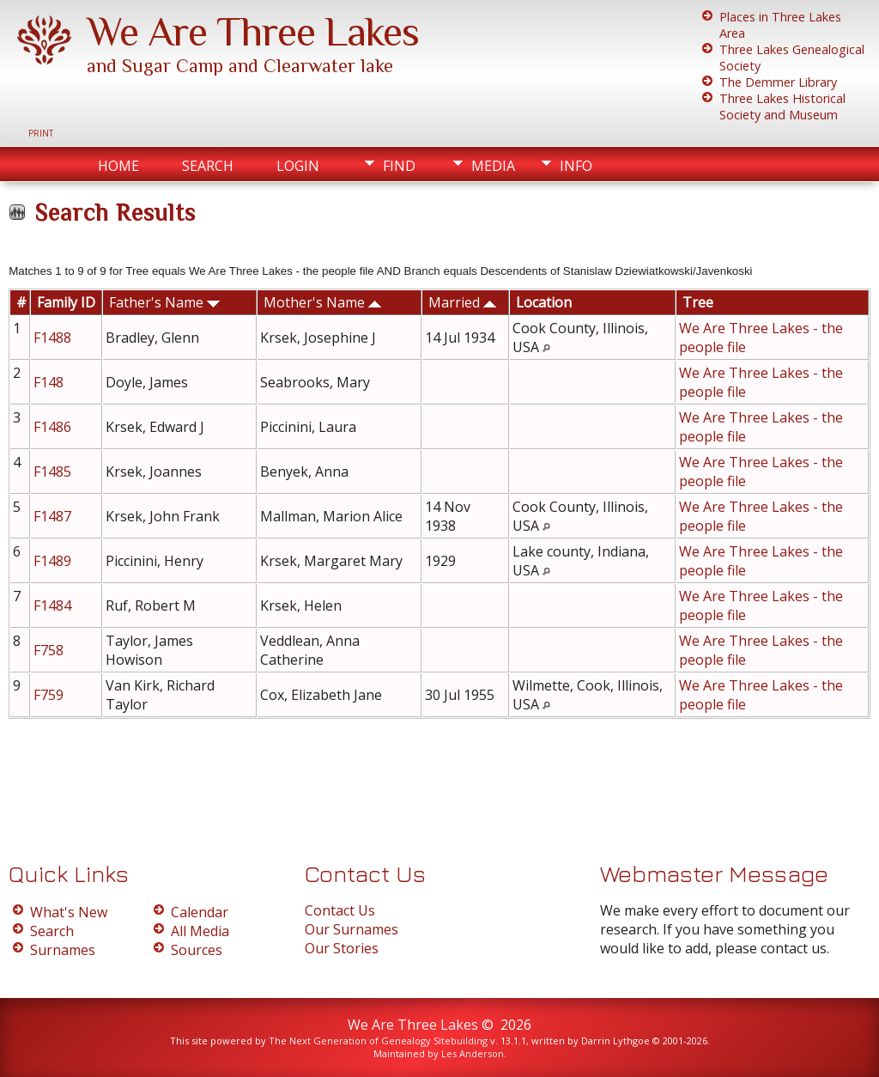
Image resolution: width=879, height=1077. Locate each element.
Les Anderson (472, 1053)
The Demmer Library (778, 82)
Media (493, 165)
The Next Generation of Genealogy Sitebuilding (378, 1040)
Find (399, 165)
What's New (68, 912)
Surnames (62, 949)
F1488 (54, 337)
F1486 (54, 426)
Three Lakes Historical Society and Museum (782, 106)
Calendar (199, 912)
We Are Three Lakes (253, 32)
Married (462, 302)
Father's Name (164, 302)
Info (576, 165)
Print (40, 133)
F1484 (54, 605)
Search (207, 165)
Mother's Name (322, 302)
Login (297, 165)
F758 (50, 650)
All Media (200, 931)
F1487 (54, 516)
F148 (50, 382)
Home (118, 165)
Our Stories (342, 948)
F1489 (54, 560)
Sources (196, 949)
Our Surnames (351, 929)
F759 (50, 694)
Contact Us (340, 910)
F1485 (54, 471)
